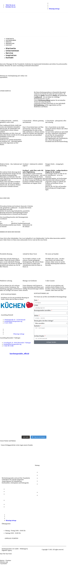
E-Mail (36, 305)
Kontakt (9, 45)
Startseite (10, 38)
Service (8, 42)
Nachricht (37, 326)
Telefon (36, 315)
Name (36, 300)
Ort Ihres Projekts (39, 336)
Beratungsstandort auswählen (42, 310)
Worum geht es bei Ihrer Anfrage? (43, 320)
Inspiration (10, 43)
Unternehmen (11, 40)
